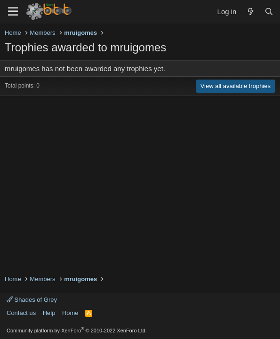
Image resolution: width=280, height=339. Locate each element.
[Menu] (13, 12)
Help (49, 312)
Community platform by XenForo (77, 330)
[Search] (269, 11)
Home (70, 312)
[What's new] (250, 11)
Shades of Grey (32, 299)
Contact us (21, 312)
